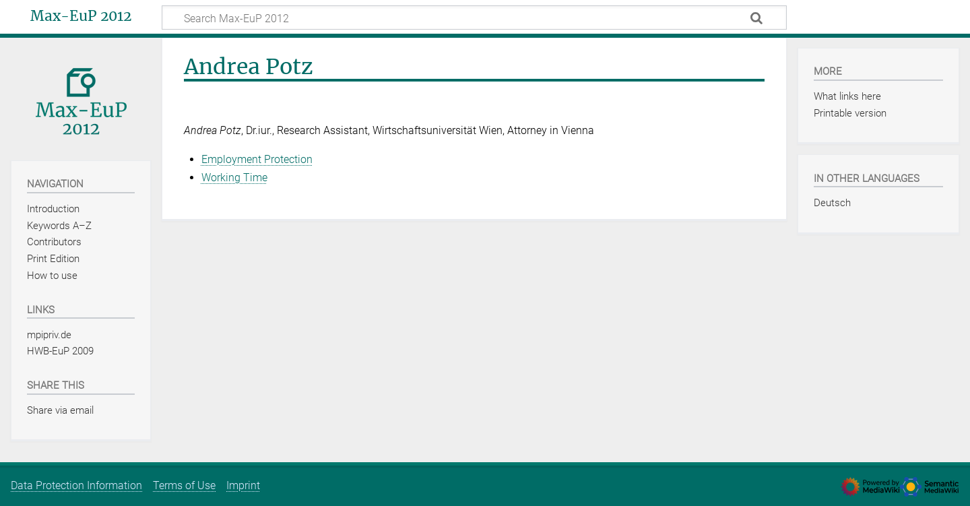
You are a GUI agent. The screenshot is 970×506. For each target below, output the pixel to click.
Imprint (243, 485)
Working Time (234, 177)
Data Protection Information (76, 485)
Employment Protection (257, 159)
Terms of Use (184, 485)
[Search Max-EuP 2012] (474, 17)
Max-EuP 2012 (80, 16)
